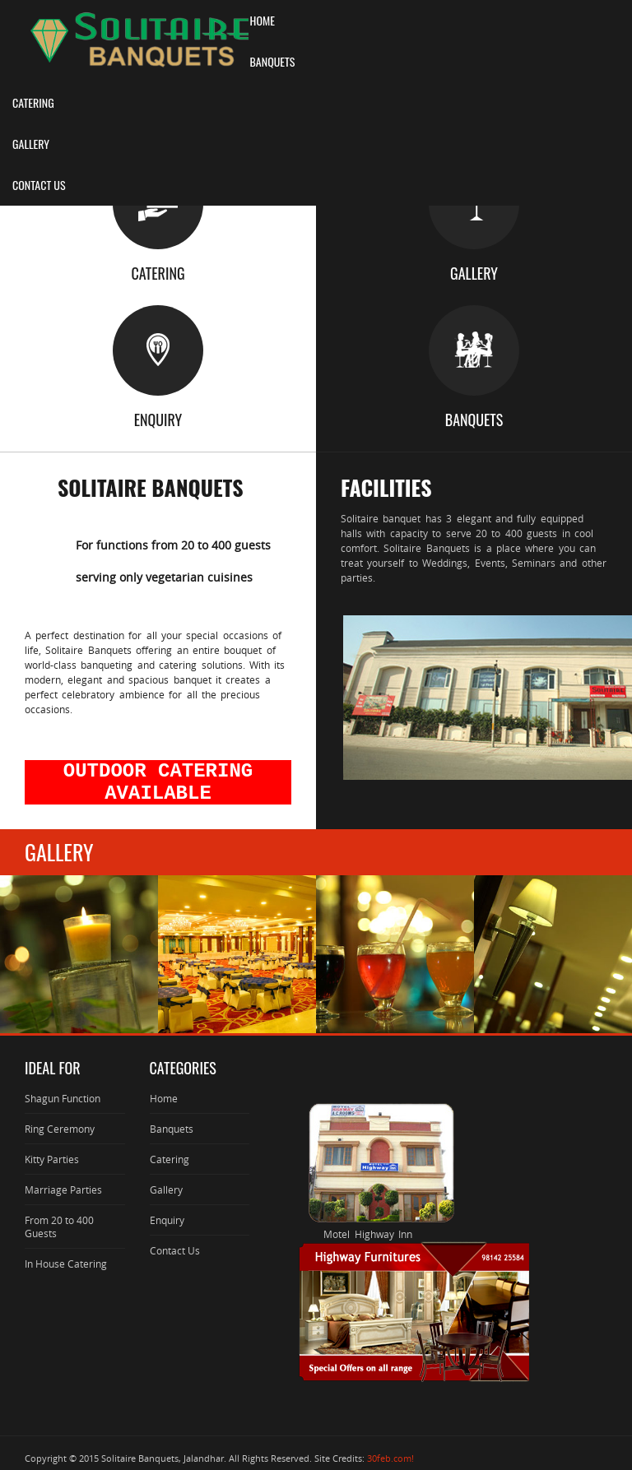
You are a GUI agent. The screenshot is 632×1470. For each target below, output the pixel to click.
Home (164, 1098)
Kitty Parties (52, 1159)
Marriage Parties (63, 1189)
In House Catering (66, 1263)
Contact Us (175, 1250)
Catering (169, 1159)
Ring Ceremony (60, 1128)
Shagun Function (62, 1098)
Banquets (171, 1128)
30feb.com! (390, 1458)
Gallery (166, 1189)
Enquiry (167, 1220)
